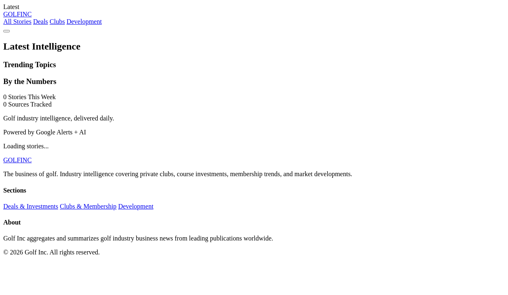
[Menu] (6, 31)
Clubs (57, 21)
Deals (40, 21)
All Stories (17, 21)
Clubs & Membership (88, 206)
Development (84, 21)
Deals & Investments (30, 206)
